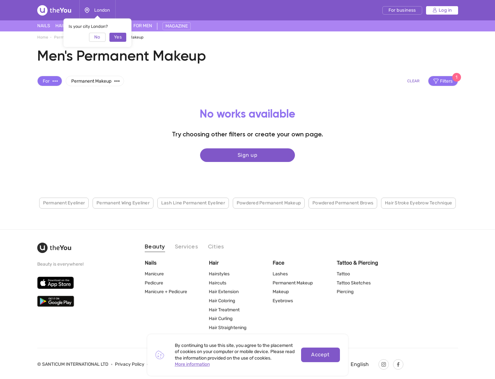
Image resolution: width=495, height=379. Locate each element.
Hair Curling (220, 318)
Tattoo (343, 274)
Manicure (154, 274)
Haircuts (217, 283)
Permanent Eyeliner (64, 202)
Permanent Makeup (293, 283)
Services (186, 247)
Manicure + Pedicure (166, 291)
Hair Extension (224, 291)
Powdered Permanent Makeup (269, 202)
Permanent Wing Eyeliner (123, 202)
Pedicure (154, 283)
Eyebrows (283, 301)
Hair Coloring (222, 301)
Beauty (155, 247)
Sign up (247, 155)
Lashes (280, 274)
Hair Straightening (227, 327)
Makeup (281, 291)
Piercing (345, 291)
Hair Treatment (224, 310)
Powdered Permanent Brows (342, 202)
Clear (413, 81)
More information (192, 364)
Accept (320, 354)
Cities (216, 247)
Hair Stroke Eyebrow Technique (418, 202)
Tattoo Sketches (354, 283)
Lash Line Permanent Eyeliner (193, 202)
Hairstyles (219, 274)
